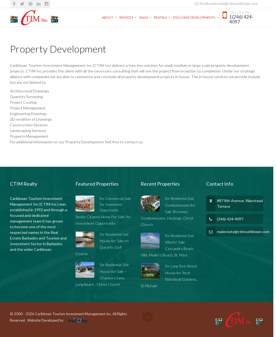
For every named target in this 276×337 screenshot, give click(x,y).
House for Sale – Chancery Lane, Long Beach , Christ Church (100, 278)
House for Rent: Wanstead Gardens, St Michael (169, 279)
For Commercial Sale (115, 198)
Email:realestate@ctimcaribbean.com (226, 3)
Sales (143, 17)
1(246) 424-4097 (241, 19)
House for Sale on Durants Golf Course (102, 247)
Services (126, 17)
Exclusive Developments (194, 17)
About (107, 17)
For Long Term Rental (181, 266)
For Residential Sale (114, 234)
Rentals (160, 17)
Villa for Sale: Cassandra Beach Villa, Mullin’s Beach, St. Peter (167, 248)
